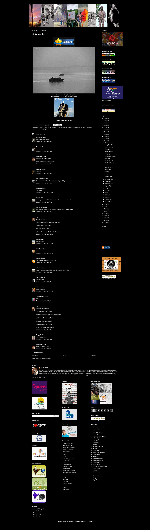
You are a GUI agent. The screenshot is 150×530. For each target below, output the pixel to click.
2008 (105, 220)
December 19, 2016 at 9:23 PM (44, 339)
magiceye (39, 169)
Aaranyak (65, 479)
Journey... (107, 149)
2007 (105, 222)
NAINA (65, 462)
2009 (105, 218)
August (107, 186)
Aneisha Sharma (97, 435)
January (107, 201)
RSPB (64, 487)
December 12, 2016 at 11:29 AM (44, 243)
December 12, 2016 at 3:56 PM (44, 262)
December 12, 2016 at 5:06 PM (44, 272)
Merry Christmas (109, 151)
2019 (105, 134)
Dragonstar (39, 137)
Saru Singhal (39, 277)
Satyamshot (96, 470)
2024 (105, 123)
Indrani (38, 287)
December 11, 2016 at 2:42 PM (44, 151)
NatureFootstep (40, 207)
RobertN (38, 147)
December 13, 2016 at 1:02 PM (44, 329)
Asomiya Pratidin (37, 511)
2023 (105, 125)
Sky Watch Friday (109, 163)
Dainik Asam (36, 513)
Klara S (38, 197)
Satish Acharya (96, 468)
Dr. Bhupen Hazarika (98, 446)
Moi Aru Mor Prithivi (98, 458)
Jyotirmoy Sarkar (41, 296)
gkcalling (95, 448)
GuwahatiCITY (67, 451)
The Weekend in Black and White (67, 96)
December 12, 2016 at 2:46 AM (44, 202)
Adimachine (96, 431)
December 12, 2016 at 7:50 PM (44, 282)
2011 (105, 213)
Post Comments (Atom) (45, 358)
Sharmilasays (96, 472)
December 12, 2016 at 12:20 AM (44, 192)
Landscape (107, 158)
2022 (105, 127)
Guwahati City (108, 176)
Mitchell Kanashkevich (68, 459)
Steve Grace (96, 474)
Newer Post (35, 355)
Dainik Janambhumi (38, 515)
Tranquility (107, 153)
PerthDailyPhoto (40, 178)
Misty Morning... (109, 167)
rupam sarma (39, 156)
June (106, 190)
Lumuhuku (95, 456)
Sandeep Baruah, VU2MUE (100, 466)
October (107, 181)
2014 (105, 206)
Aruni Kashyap (96, 439)
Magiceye (65, 457)
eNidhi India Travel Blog (69, 447)
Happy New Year (109, 145)
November (108, 179)
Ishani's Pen (96, 450)
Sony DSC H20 (36, 129)
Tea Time (107, 165)
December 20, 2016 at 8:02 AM (44, 348)
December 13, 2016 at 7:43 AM (44, 301)
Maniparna (39, 258)
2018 (105, 136)
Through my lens (67, 120)
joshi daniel (39, 188)
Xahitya (95, 478)
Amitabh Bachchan (97, 433)
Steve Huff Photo (67, 466)
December (108, 143)
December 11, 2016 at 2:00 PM (44, 141)
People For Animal (67, 483)
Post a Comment (38, 352)
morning (91, 127)
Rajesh (38, 239)
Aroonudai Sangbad (38, 509)
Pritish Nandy (96, 462)
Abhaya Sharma (97, 429)
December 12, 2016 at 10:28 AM (44, 234)
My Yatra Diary (67, 461)
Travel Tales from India (69, 470)
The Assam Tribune (38, 517)
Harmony (107, 174)
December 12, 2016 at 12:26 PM (44, 253)
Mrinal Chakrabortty (98, 460)
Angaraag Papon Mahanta (99, 436)
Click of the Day (109, 147)
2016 (105, 141)
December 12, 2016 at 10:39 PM (44, 291)
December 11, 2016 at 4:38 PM (44, 173)
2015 (105, 204)
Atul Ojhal (95, 440)
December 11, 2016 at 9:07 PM (44, 183)
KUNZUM (65, 455)
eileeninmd (39, 268)
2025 (105, 120)
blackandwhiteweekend (53, 127)
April (106, 194)
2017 (105, 138)
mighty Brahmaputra (77, 127)
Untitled (107, 171)
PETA (64, 485)
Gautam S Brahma (68, 449)
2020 (105, 132)
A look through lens (68, 443)
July (106, 188)
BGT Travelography (68, 445)
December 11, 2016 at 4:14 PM (44, 164)
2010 (105, 215)
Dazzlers (95, 444)
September (108, 183)
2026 (105, 118)
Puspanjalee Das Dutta (99, 427)
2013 (105, 209)
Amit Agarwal (40, 249)
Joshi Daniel (66, 453)
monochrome (85, 127)
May (106, 192)
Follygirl (38, 335)
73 (36, 482)
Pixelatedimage (67, 464)
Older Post (93, 355)
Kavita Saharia (96, 454)
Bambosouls (96, 442)
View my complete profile (38, 377)
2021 (105, 129)
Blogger (91, 521)
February (107, 199)
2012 (105, 211)
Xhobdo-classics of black (69, 472)
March (106, 197)
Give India (65, 481)
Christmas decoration (110, 156)
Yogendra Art (96, 480)
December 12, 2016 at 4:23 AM (44, 211)
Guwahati (70, 127)
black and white (43, 127)
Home (64, 355)
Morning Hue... (108, 169)
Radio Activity (96, 464)
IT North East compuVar (99, 452)
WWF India (66, 489)
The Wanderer (66, 468)
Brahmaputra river (63, 127)
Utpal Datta (96, 476)
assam (37, 127)
